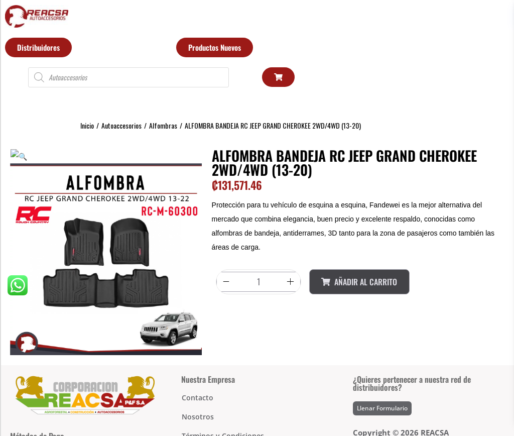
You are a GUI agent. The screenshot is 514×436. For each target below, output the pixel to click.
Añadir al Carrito (359, 282)
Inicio (87, 125)
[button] (14, 155)
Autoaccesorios (121, 125)
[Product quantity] (258, 282)
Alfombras (163, 125)
